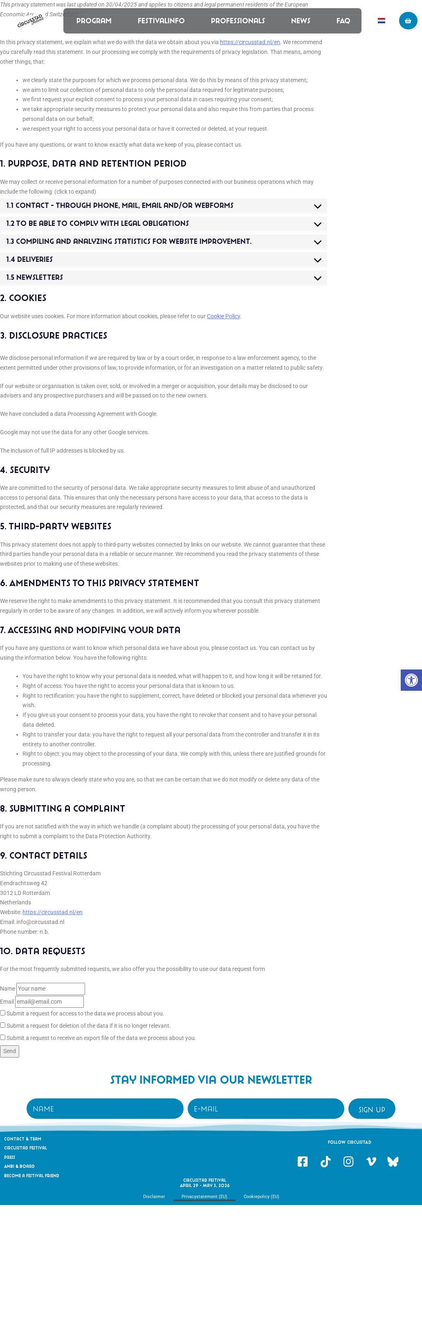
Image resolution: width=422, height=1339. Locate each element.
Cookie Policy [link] (223, 316)
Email (7, 1001)
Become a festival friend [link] (31, 1176)
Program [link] (93, 21)
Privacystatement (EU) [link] (204, 1196)
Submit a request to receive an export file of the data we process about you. (98, 1038)
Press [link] (9, 1157)
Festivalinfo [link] (160, 21)
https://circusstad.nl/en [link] (250, 42)
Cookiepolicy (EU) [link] (261, 1196)
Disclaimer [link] (154, 1196)
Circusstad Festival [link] (25, 1148)
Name (7, 988)
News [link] (300, 21)
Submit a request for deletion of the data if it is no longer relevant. (85, 1025)
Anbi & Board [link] (19, 1166)
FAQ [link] (343, 21)
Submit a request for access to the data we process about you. (82, 1013)
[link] (411, 680)
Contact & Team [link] (22, 1139)
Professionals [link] (238, 21)
